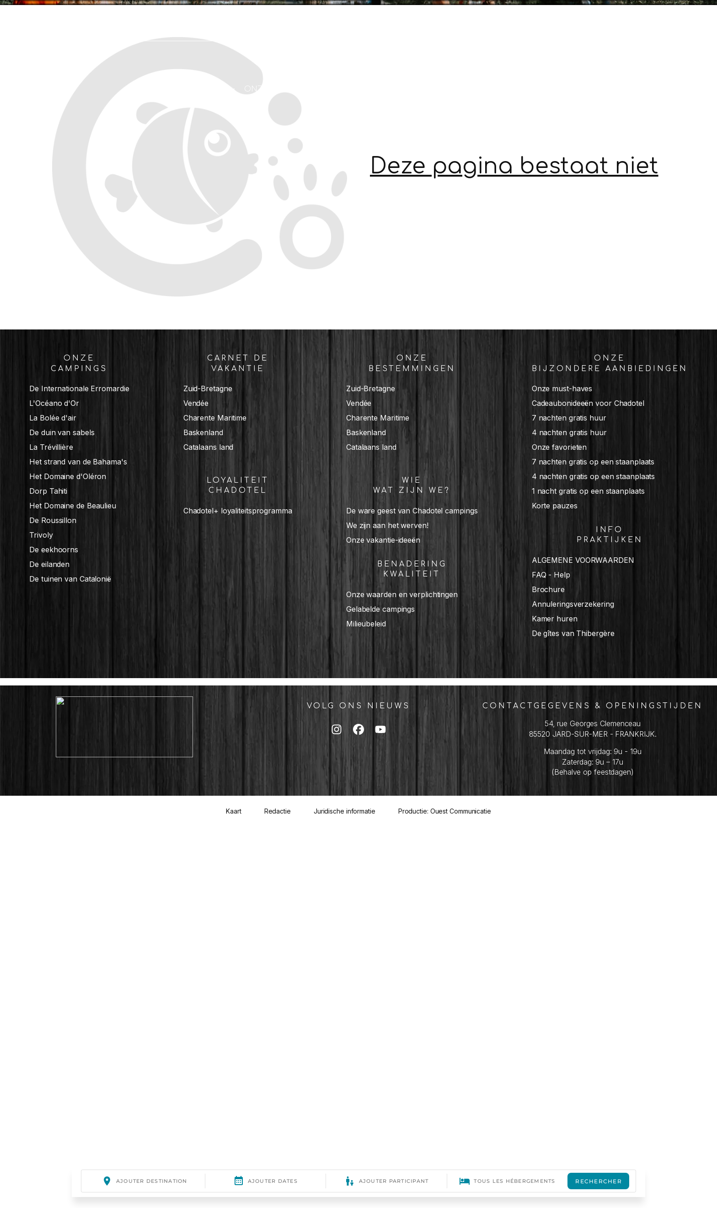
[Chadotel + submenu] (232, 89)
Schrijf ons (132, 20)
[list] (358, 561)
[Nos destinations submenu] (340, 89)
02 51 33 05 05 (59, 20)
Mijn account (200, 20)
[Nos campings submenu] (425, 89)
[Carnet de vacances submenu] (537, 89)
